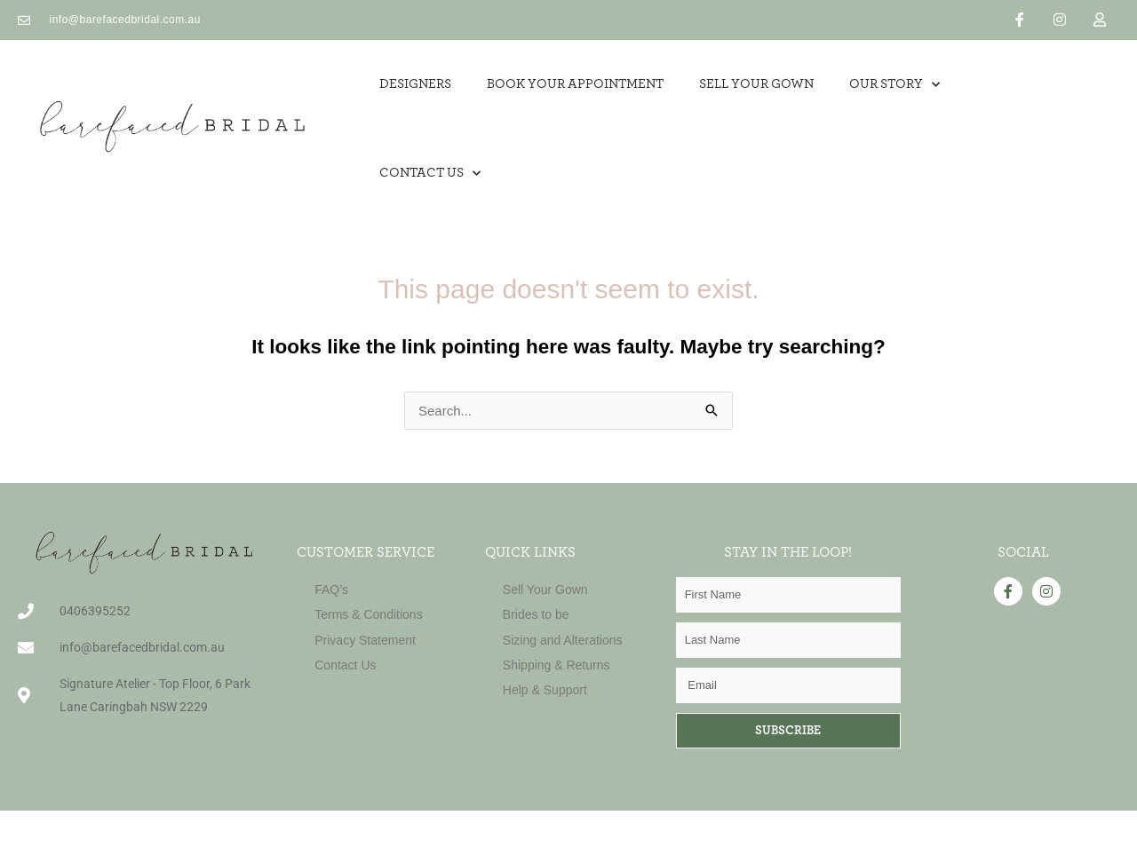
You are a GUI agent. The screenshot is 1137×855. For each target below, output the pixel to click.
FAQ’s (331, 589)
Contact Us (430, 173)
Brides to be (536, 614)
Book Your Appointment (575, 84)
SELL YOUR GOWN (756, 84)
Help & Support (545, 690)
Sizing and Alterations (563, 640)
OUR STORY (894, 85)
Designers (415, 84)
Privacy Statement (365, 640)
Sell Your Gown (545, 589)
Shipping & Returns (556, 665)
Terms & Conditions (368, 614)
